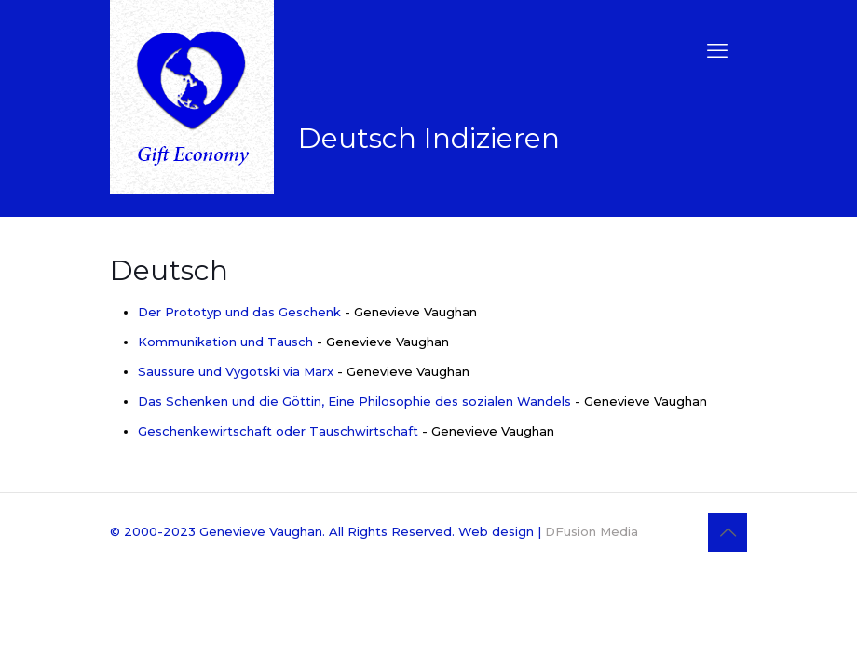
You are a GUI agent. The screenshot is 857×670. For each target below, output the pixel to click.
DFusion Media (591, 531)
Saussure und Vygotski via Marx (235, 371)
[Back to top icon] (727, 532)
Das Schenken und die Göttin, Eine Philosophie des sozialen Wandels (354, 401)
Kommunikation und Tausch (225, 341)
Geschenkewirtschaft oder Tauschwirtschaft (278, 430)
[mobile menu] (717, 51)
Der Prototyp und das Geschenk (239, 311)
